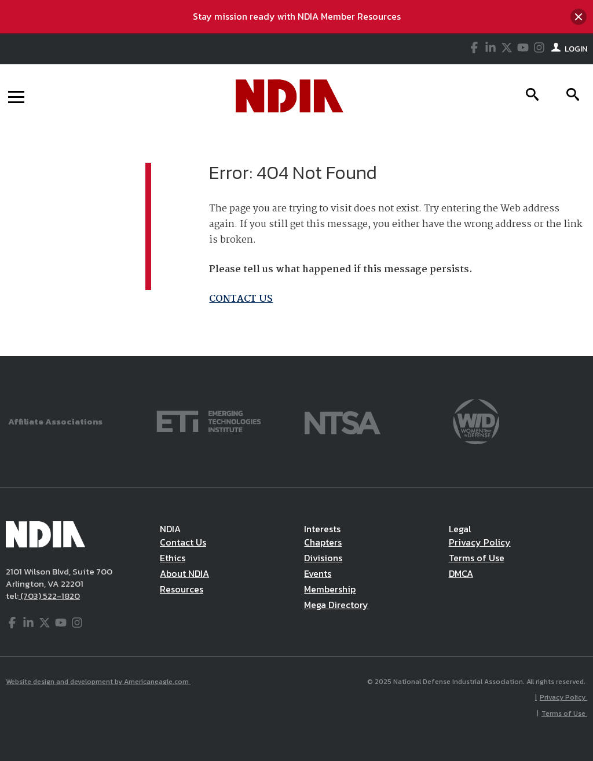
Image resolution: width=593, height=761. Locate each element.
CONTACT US (241, 299)
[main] (296, 242)
